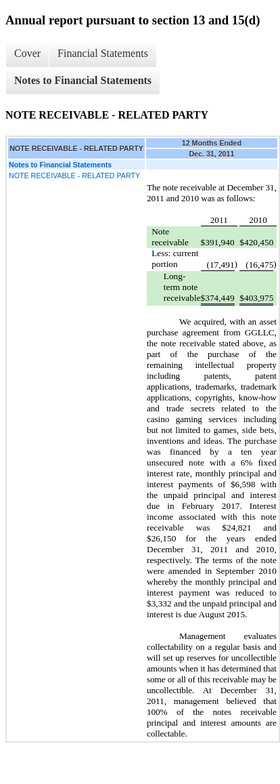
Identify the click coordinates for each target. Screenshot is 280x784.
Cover (27, 53)
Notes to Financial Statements (82, 80)
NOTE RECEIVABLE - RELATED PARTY (74, 175)
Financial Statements (102, 53)
